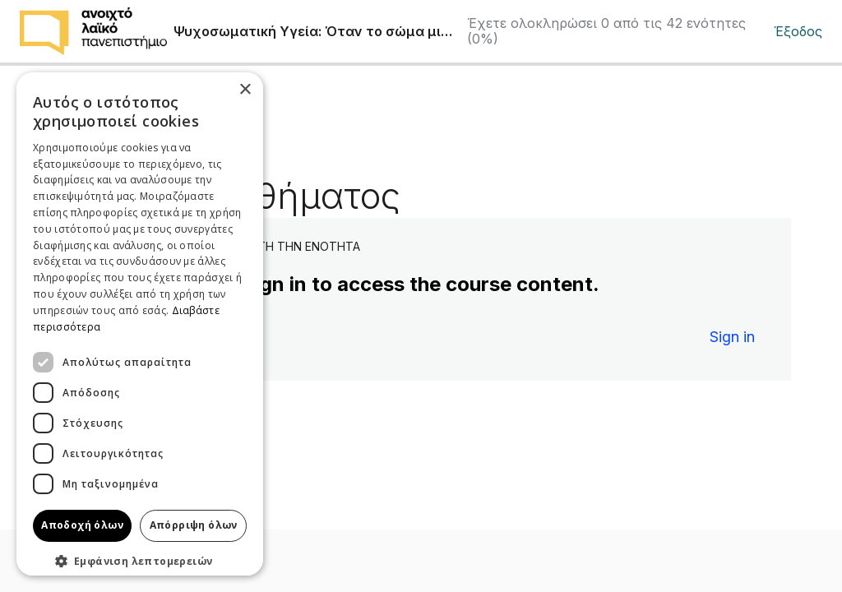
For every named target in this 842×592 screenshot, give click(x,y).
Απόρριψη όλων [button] (194, 525)
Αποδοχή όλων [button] (82, 525)
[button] (140, 561)
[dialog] (139, 324)
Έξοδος (798, 31)
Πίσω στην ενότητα (117, 125)
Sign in (732, 336)
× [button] (244, 90)
